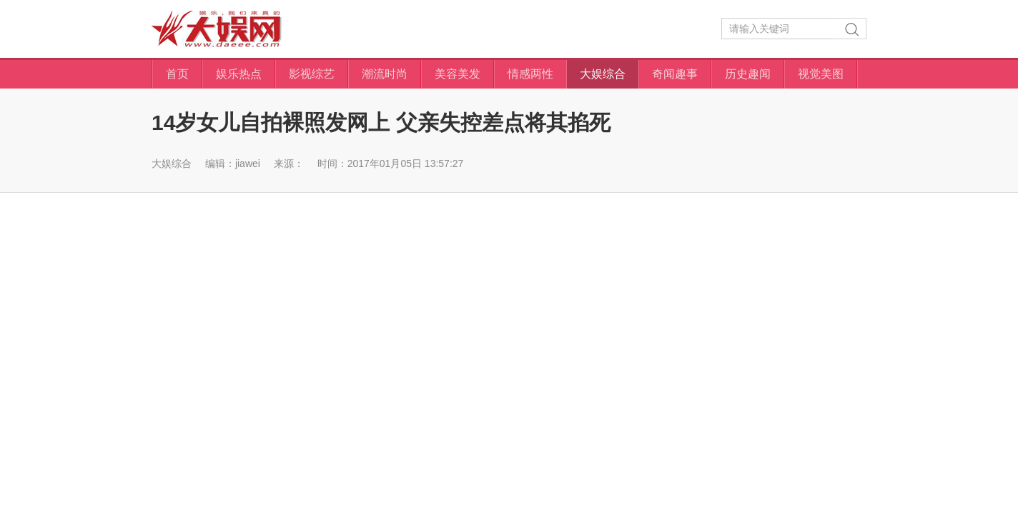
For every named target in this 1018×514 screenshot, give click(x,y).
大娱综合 (603, 74)
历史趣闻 (748, 74)
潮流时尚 (384, 74)
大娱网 (217, 29)
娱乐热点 (239, 74)
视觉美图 (821, 74)
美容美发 (457, 74)
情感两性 (530, 74)
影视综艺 (312, 74)
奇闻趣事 (675, 74)
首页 (177, 74)
